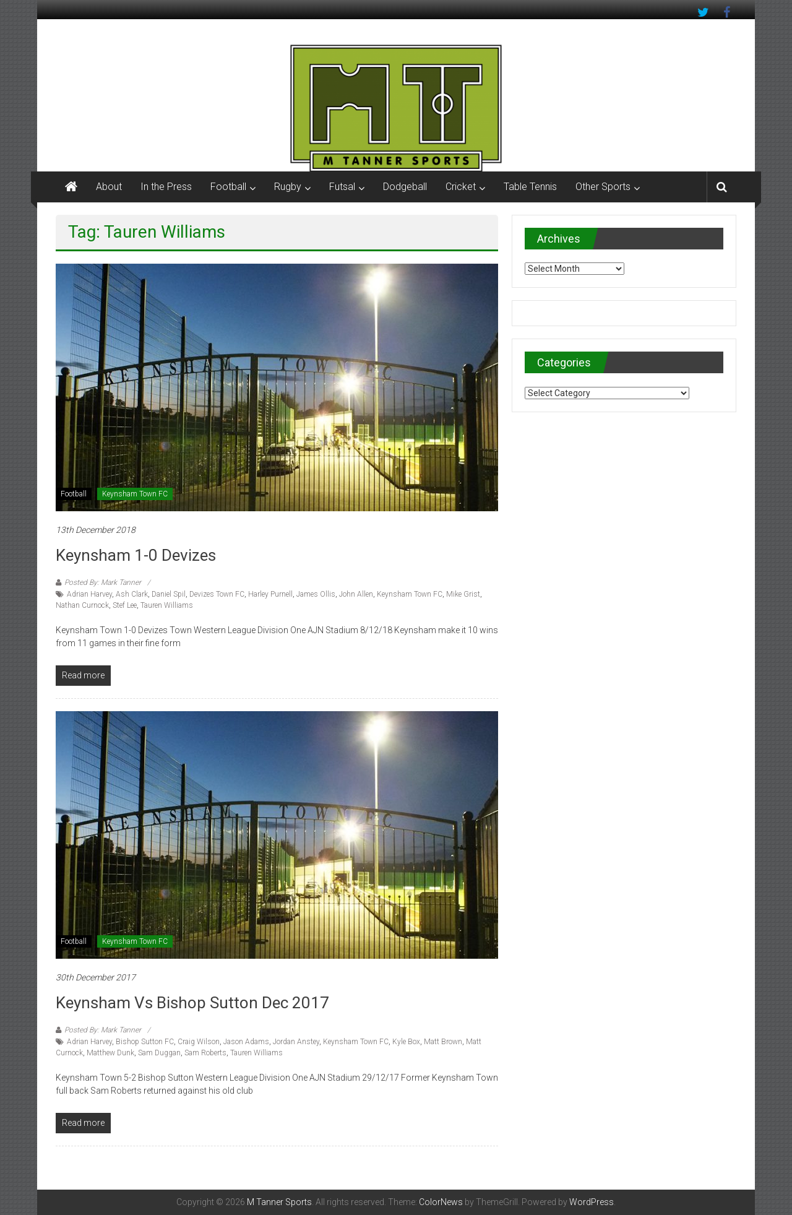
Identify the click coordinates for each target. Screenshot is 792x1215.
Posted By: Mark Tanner (102, 582)
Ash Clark (132, 594)
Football (228, 186)
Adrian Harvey (89, 594)
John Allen (356, 594)
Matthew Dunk (110, 1053)
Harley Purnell (270, 594)
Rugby (287, 186)
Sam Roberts (205, 1053)
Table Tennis (530, 186)
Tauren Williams (166, 605)
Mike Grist (463, 594)
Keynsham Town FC (135, 494)
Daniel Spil (169, 594)
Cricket (461, 186)
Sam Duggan (159, 1053)
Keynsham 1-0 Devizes (136, 555)
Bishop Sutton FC (145, 1041)
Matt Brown (443, 1041)
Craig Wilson (199, 1041)
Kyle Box (406, 1041)
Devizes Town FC (216, 594)
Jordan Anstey (296, 1041)
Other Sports (603, 186)
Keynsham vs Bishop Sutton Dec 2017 (192, 1002)
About (109, 186)
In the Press (166, 186)
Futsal (342, 186)
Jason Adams (246, 1041)
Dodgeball (405, 186)
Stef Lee (125, 605)
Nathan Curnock (82, 605)
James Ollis (315, 594)
